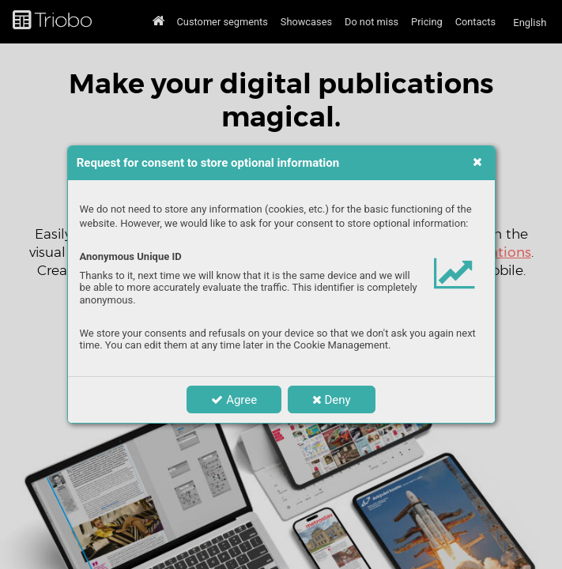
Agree (234, 400)
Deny (331, 400)
